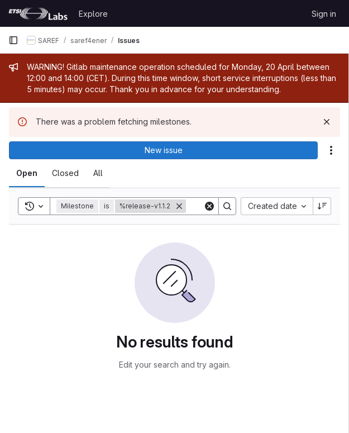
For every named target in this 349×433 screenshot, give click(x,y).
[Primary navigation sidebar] (13, 40)
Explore (93, 13)
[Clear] (209, 206)
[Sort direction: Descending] (322, 206)
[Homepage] (38, 13)
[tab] (27, 173)
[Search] (227, 206)
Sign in (324, 13)
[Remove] (179, 206)
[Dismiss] (326, 122)
